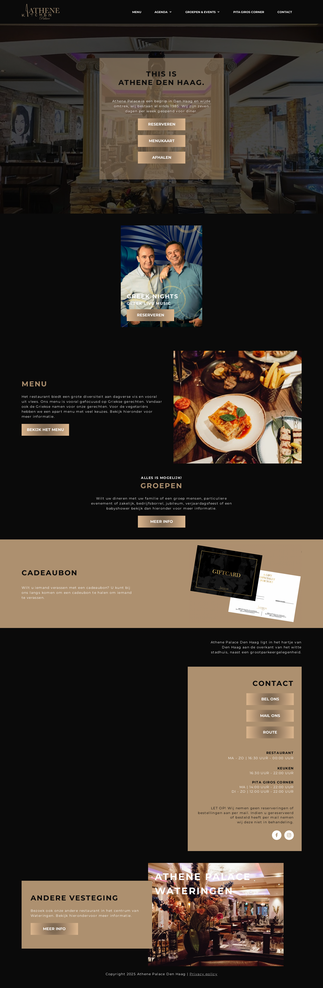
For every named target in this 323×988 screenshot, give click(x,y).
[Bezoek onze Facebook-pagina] (276, 835)
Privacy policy (204, 974)
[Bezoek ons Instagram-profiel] (289, 835)
